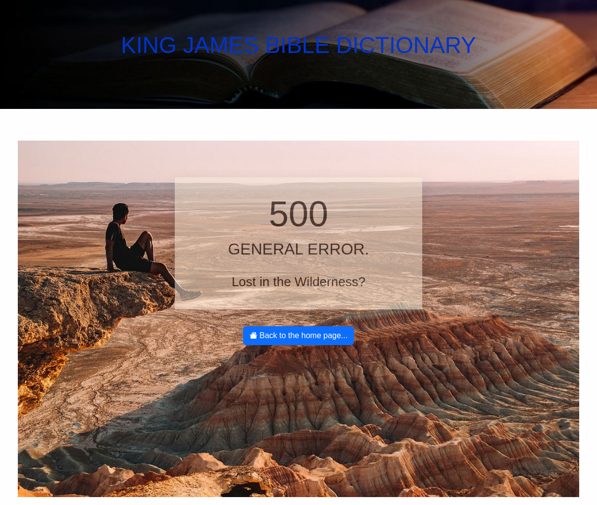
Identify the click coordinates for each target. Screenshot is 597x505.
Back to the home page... (298, 335)
